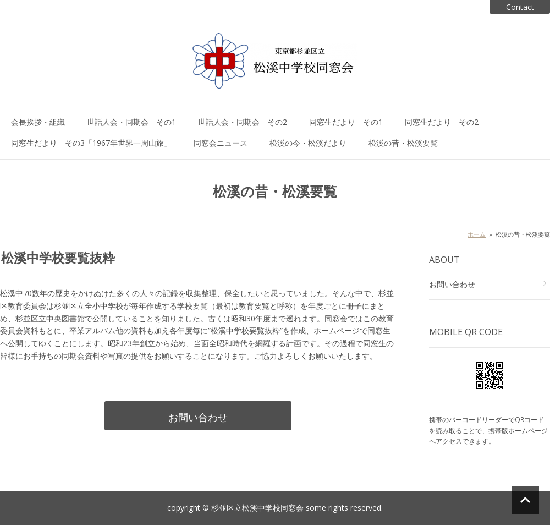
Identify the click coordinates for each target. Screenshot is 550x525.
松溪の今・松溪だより (308, 143)
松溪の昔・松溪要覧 (403, 143)
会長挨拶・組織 (38, 122)
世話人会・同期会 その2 (242, 122)
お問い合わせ (198, 417)
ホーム (477, 234)
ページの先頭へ (525, 500)
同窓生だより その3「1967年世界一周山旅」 (91, 143)
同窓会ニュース (221, 143)
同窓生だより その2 (442, 122)
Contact (520, 7)
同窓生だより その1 (346, 122)
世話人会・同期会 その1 (131, 122)
